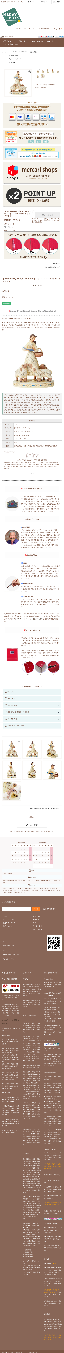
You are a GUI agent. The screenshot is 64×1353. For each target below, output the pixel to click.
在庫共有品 (10, 698)
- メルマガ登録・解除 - (10, 44)
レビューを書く (32, 824)
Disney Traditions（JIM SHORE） (18, 52)
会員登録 (57, 2)
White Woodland (13, 55)
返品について (56, 263)
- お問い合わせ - (22, 41)
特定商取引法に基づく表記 (52, 267)
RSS (3, 946)
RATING (32, 474)
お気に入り (9, 227)
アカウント (33, 2)
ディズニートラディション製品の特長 (28, 619)
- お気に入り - (51, 41)
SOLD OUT (47, 215)
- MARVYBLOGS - (37, 41)
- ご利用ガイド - (8, 41)
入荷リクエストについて (14, 725)
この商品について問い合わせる (39, 809)
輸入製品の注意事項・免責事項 (17, 712)
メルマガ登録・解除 (9, 943)
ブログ (4, 940)
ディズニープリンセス (15, 59)
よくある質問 (11, 705)
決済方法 (9, 691)
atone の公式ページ (53, 1025)
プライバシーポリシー (9, 953)
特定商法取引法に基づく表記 (12, 949)
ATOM (8, 946)
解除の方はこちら (49, 908)
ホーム (4, 52)
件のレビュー (37, 285)
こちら (52, 830)
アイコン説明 (11, 718)
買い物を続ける (56, 809)
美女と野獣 (33, 52)
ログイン (45, 2)
